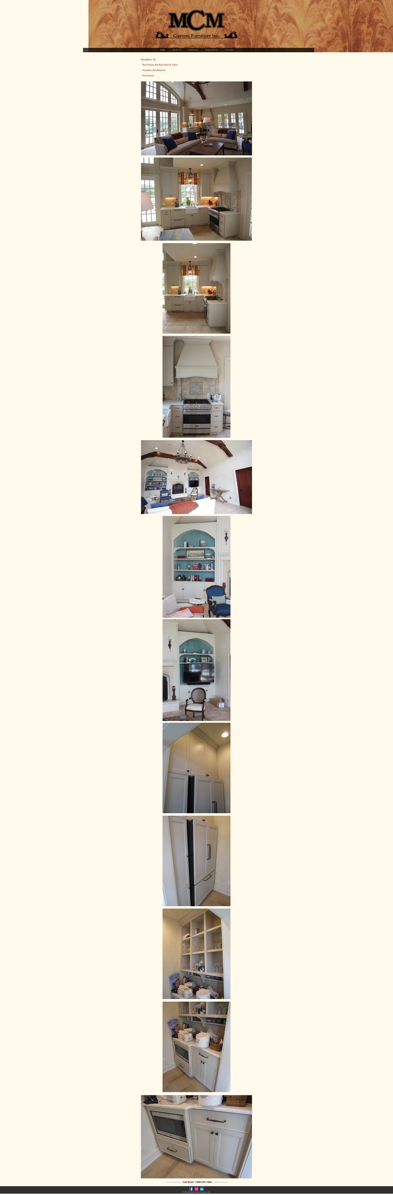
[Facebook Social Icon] (191, 1189)
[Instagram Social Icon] (196, 1189)
